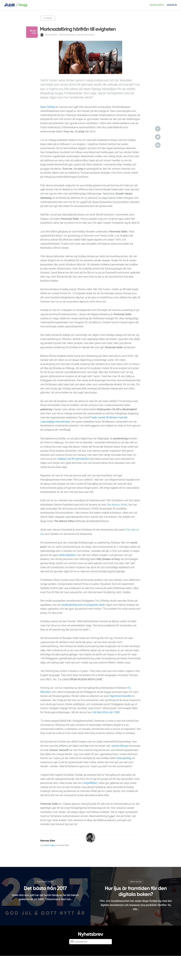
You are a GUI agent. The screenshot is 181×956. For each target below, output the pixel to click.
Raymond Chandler (120, 696)
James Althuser (120, 745)
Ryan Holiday (47, 107)
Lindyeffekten (89, 783)
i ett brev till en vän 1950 (105, 712)
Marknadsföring (67, 35)
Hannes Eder (51, 35)
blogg (21, 5)
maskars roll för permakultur (73, 458)
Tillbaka (47, 18)
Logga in (172, 5)
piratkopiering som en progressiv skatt (83, 604)
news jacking (123, 758)
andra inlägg (49, 845)
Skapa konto (157, 5)
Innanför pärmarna (85, 35)
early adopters (67, 555)
